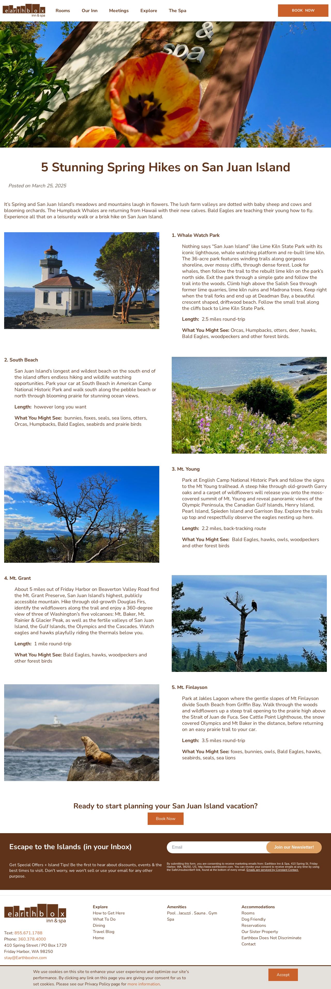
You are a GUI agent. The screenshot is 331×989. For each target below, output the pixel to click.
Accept (283, 975)
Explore (100, 907)
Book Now (165, 824)
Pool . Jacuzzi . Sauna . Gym (192, 913)
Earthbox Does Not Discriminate (272, 938)
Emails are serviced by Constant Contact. (272, 875)
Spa (170, 919)
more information (143, 984)
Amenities (176, 907)
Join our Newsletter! (294, 852)
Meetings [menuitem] (120, 13)
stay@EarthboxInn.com (25, 958)
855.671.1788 (28, 933)
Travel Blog (103, 932)
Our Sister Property (260, 932)
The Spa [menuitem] (179, 13)
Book (301, 13)
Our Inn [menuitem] (91, 13)
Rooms (248, 913)
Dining (99, 925)
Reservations (254, 925)
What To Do (104, 919)
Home (98, 938)
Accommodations (258, 907)
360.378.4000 (32, 939)
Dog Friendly (254, 919)
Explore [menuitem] (150, 13)
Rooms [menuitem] (64, 13)
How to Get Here (109, 913)
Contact (249, 944)
